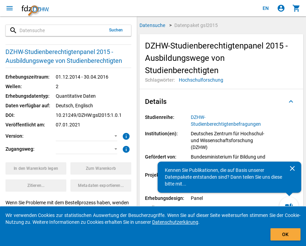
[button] (86, 136)
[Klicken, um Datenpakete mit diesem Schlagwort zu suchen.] (201, 80)
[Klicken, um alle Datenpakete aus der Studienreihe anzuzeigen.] (229, 120)
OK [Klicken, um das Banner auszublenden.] (285, 234)
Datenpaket (196, 25)
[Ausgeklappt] (291, 101)
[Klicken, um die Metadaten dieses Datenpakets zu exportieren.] (100, 185)
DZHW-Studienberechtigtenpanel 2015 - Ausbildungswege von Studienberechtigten (63, 56)
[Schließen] (292, 168)
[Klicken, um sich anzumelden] (281, 8)
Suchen (116, 30)
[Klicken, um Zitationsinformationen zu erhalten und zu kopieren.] (35, 185)
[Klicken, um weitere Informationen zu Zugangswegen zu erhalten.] (125, 148)
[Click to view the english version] (265, 8)
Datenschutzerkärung (175, 222)
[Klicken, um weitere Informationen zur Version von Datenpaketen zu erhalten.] (125, 135)
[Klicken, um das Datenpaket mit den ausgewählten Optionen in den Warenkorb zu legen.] (35, 168)
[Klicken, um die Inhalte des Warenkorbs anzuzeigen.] (296, 8)
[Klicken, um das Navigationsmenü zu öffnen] (9, 8)
